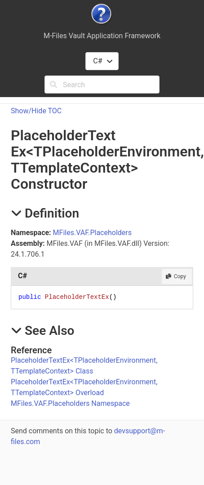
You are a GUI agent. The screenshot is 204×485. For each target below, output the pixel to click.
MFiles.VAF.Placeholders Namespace (70, 403)
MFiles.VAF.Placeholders (92, 232)
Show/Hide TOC (36, 111)
